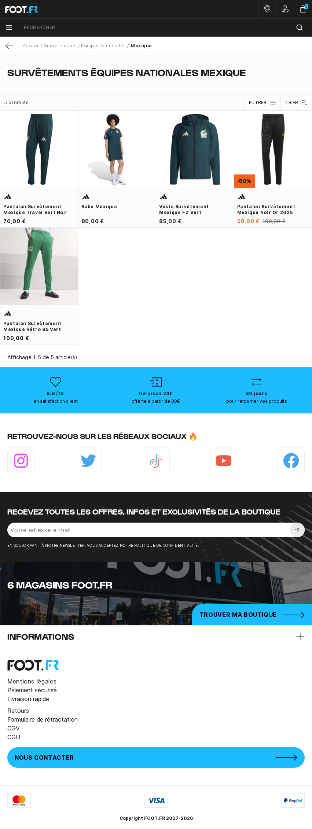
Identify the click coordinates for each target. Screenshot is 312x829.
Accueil (31, 45)
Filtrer (262, 102)
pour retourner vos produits (256, 401)
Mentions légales (31, 681)
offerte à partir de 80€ (156, 401)
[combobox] (165, 28)
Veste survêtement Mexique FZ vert (184, 209)
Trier (296, 102)
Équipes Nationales (103, 45)
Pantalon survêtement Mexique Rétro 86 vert (32, 326)
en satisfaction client (55, 401)
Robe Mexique (99, 206)
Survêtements (60, 45)
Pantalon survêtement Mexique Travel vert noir (35, 209)
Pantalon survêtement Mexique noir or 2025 (266, 209)
